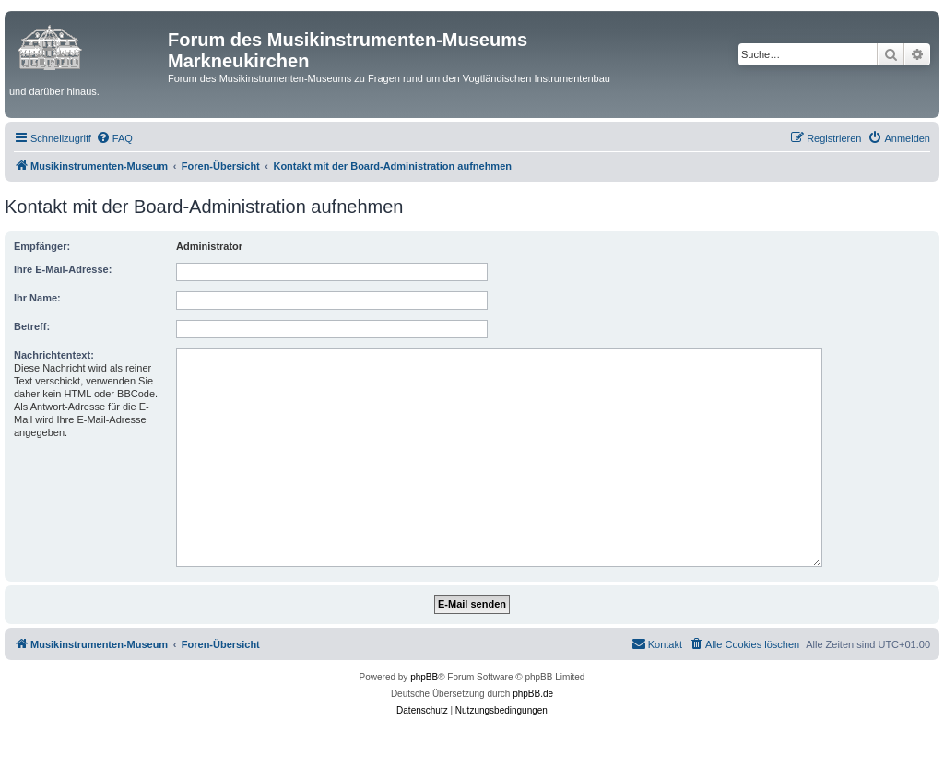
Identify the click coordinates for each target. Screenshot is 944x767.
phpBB (424, 677)
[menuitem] (114, 138)
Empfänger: (42, 246)
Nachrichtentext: (54, 354)
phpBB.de (533, 694)
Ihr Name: (37, 297)
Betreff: (32, 326)
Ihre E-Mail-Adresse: (63, 269)
